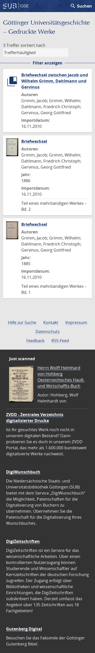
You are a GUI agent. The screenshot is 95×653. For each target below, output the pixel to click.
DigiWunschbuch (23, 472)
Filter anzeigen (48, 63)
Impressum (76, 322)
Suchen (81, 6)
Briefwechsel (34, 141)
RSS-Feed (60, 340)
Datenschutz (47, 331)
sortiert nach (33, 45)
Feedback (35, 340)
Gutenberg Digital (24, 629)
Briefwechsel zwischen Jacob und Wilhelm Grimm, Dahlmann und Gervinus (54, 81)
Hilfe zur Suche (22, 322)
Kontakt (50, 322)
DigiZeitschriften (23, 541)
